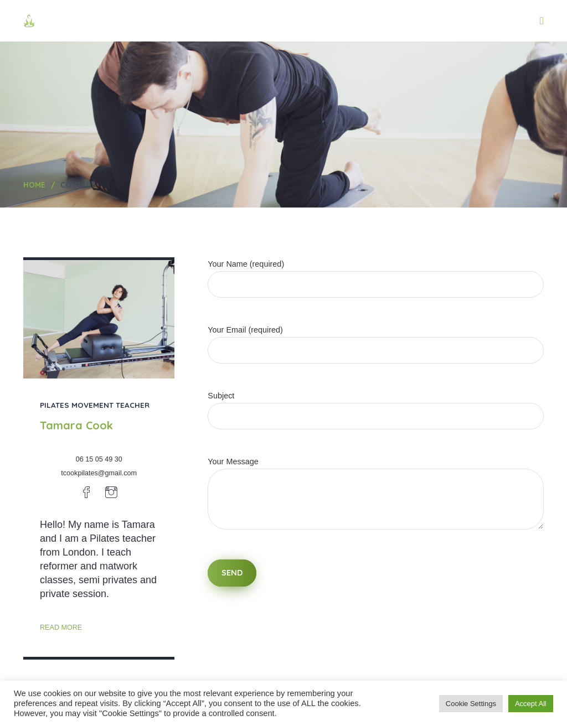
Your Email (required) (376, 340)
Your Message (376, 504)
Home (34, 184)
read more (61, 627)
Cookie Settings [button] (471, 703)
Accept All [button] (531, 703)
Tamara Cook (76, 425)
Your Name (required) (376, 274)
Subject (376, 406)
